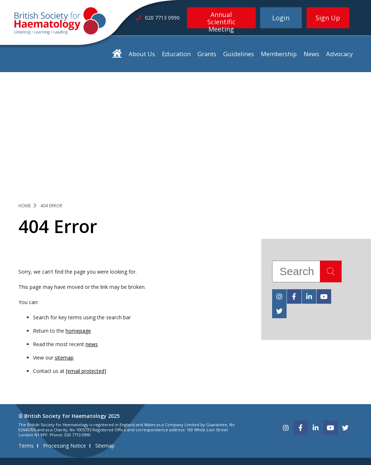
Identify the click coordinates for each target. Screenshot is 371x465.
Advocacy (339, 54)
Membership (279, 54)
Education (176, 54)
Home (24, 206)
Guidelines (238, 54)
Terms (26, 445)
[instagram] (279, 296)
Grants (206, 54)
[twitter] (279, 311)
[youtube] (324, 296)
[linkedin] (309, 296)
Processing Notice (64, 445)
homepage (78, 330)
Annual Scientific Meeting (221, 19)
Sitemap (104, 445)
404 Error (51, 206)
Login (280, 17)
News (311, 54)
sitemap (64, 357)
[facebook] (294, 296)
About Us (142, 54)
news (92, 344)
